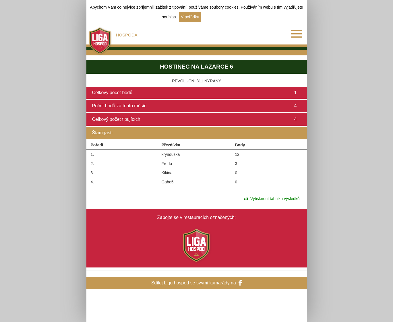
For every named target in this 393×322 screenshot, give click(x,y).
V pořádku (190, 17)
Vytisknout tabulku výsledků (271, 198)
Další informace (217, 17)
